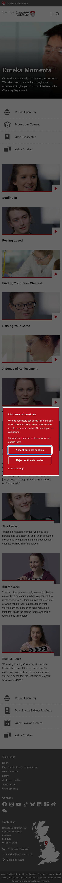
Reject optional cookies (29, 460)
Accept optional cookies (30, 450)
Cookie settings (16, 468)
